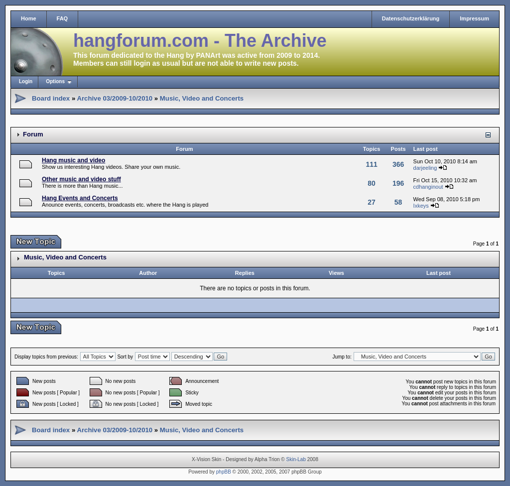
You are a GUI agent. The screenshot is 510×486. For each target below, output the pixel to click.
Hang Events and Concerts (80, 198)
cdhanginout (428, 187)
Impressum (474, 18)
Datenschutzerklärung (411, 18)
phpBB (223, 472)
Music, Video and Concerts (202, 98)
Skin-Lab (296, 459)
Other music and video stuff (81, 179)
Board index (51, 98)
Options (55, 81)
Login (25, 81)
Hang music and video (73, 160)
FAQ (62, 18)
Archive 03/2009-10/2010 (114, 98)
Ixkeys (421, 206)
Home (28, 18)
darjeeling (425, 168)
